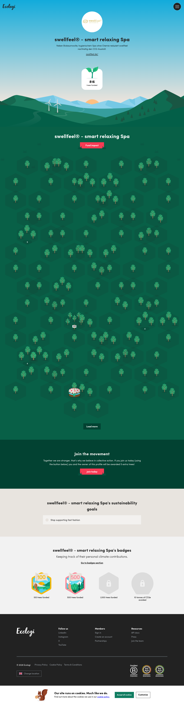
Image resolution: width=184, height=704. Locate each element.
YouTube (62, 645)
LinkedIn (62, 632)
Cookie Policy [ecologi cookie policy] (56, 676)
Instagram (63, 637)
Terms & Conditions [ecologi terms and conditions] (73, 676)
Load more (92, 426)
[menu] (177, 6)
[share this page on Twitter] (181, 42)
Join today (92, 471)
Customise (143, 694)
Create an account (103, 637)
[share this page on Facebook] (181, 36)
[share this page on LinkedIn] (181, 47)
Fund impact (92, 145)
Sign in (98, 632)
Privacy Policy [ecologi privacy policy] (41, 676)
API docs (135, 632)
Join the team (137, 641)
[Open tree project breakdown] (92, 79)
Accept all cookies (124, 694)
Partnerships (101, 641)
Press (133, 637)
